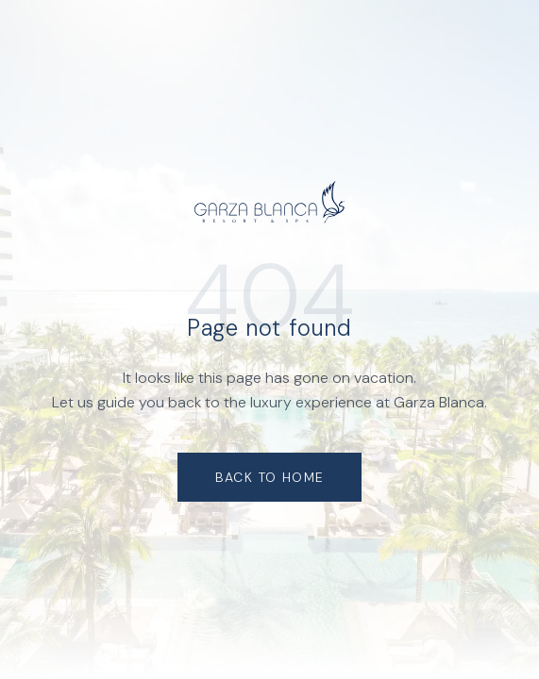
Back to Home (270, 477)
